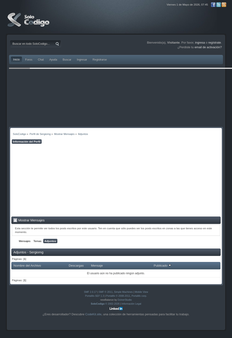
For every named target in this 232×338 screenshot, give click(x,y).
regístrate (214, 42)
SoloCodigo (29, 23)
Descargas (76, 265)
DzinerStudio (125, 299)
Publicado (162, 265)
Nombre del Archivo (27, 265)
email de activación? (208, 47)
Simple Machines (123, 291)
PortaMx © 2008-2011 (118, 295)
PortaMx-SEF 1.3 (94, 295)
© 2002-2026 (105, 303)
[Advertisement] (116, 180)
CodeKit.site (93, 314)
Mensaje (97, 265)
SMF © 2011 (106, 291)
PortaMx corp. (139, 295)
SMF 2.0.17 (90, 291)
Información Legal (131, 303)
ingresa (200, 42)
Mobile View (141, 291)
